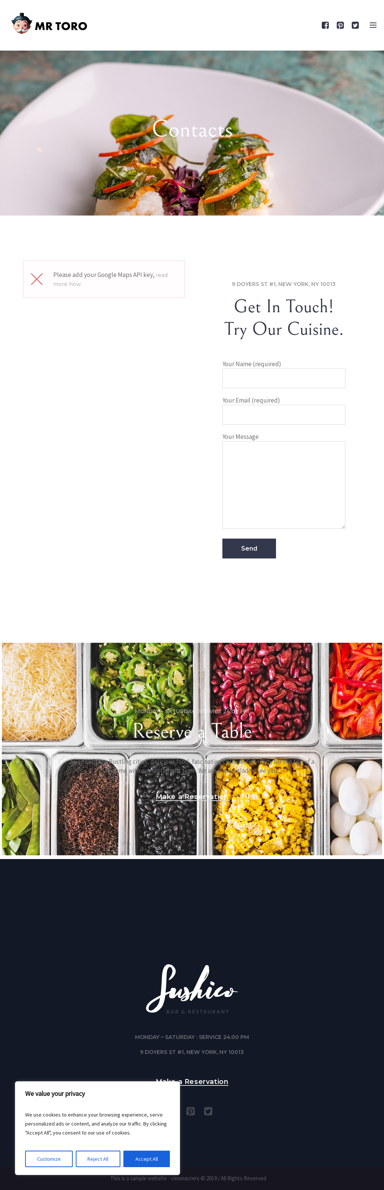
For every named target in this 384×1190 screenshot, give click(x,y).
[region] (97, 1128)
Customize (49, 1159)
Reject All (98, 1159)
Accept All (146, 1159)
